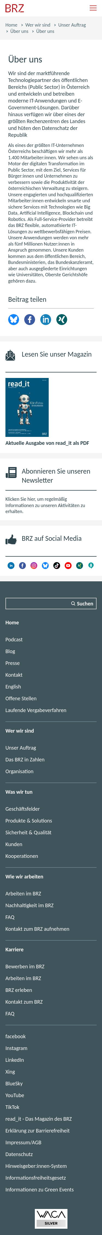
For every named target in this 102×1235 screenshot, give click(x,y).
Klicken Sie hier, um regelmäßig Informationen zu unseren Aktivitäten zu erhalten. (45, 505)
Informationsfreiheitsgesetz (35, 1177)
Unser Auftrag (72, 25)
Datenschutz (19, 1154)
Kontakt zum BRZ (24, 1001)
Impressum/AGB (23, 1142)
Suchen (85, 603)
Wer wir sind (37, 25)
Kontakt (14, 674)
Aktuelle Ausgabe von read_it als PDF (47, 443)
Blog (10, 651)
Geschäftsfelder (22, 809)
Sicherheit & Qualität (28, 832)
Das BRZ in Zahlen (25, 759)
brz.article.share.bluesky (13, 319)
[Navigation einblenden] (93, 8)
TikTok (12, 1107)
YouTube (14, 1095)
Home (11, 25)
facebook (15, 1036)
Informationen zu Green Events (39, 1189)
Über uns (19, 31)
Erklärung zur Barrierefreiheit (37, 1130)
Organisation (19, 771)
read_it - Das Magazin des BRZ (38, 1119)
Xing (61, 319)
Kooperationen (21, 856)
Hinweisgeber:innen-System (36, 1166)
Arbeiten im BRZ (23, 893)
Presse (12, 663)
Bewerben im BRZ (24, 966)
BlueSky (14, 1083)
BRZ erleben (18, 990)
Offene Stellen (21, 698)
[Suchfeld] (51, 603)
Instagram (16, 1048)
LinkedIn (45, 319)
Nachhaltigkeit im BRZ (29, 905)
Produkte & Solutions (28, 820)
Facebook (29, 319)
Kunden (13, 844)
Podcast (14, 639)
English (13, 686)
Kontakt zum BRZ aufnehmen (37, 929)
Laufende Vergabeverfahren (35, 710)
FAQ (9, 917)
